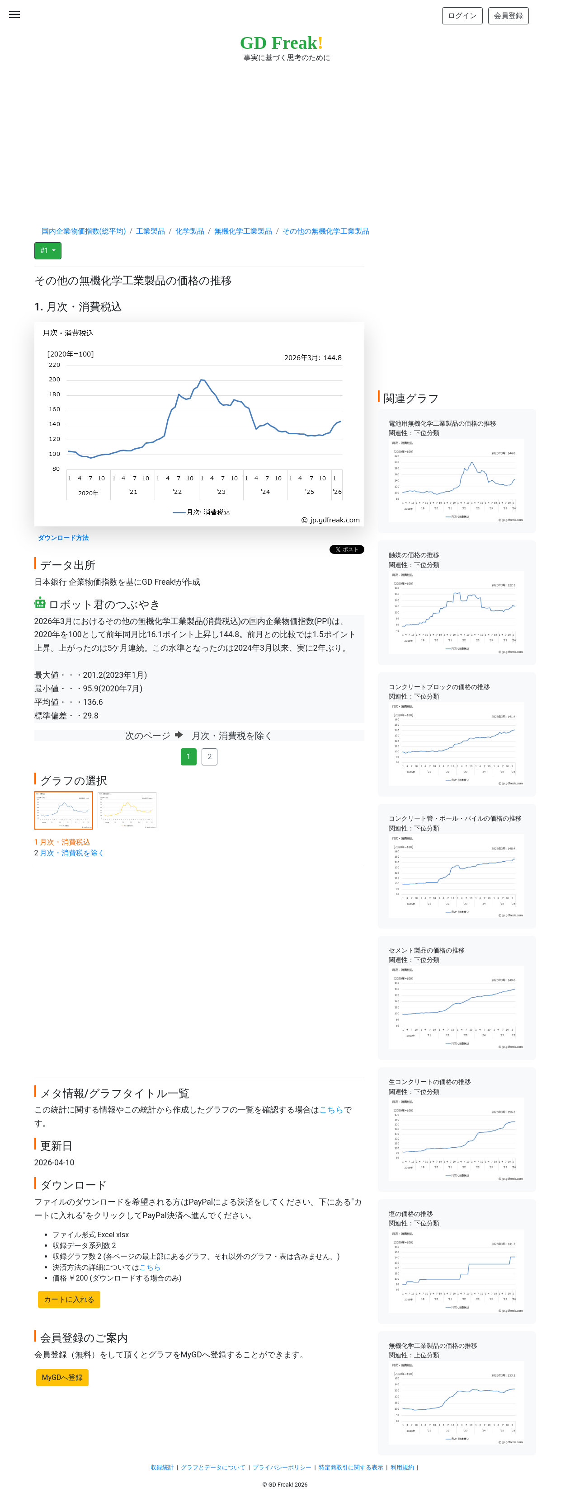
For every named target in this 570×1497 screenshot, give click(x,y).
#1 (45, 250)
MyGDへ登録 (62, 1377)
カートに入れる (69, 1299)
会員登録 (508, 15)
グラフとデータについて (213, 1467)
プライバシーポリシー (282, 1467)
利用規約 (402, 1467)
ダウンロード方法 (63, 538)
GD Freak (282, 43)
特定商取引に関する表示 (351, 1467)
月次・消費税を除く (72, 853)
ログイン (462, 15)
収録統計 (162, 1467)
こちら (331, 1109)
